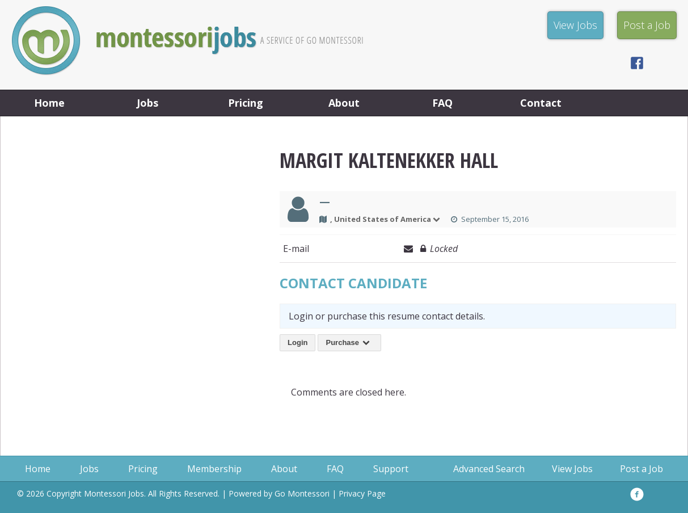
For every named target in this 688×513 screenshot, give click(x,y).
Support (390, 468)
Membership (214, 468)
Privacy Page (362, 493)
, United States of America (385, 219)
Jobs (147, 103)
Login (297, 342)
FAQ (442, 103)
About (344, 103)
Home (49, 103)
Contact (541, 103)
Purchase (349, 342)
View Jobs (572, 468)
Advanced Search (489, 468)
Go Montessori (302, 493)
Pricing (245, 103)
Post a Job (641, 468)
